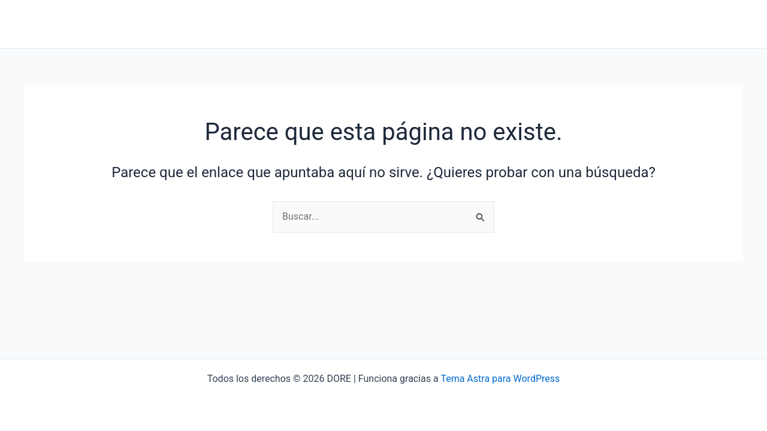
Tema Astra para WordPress (500, 378)
